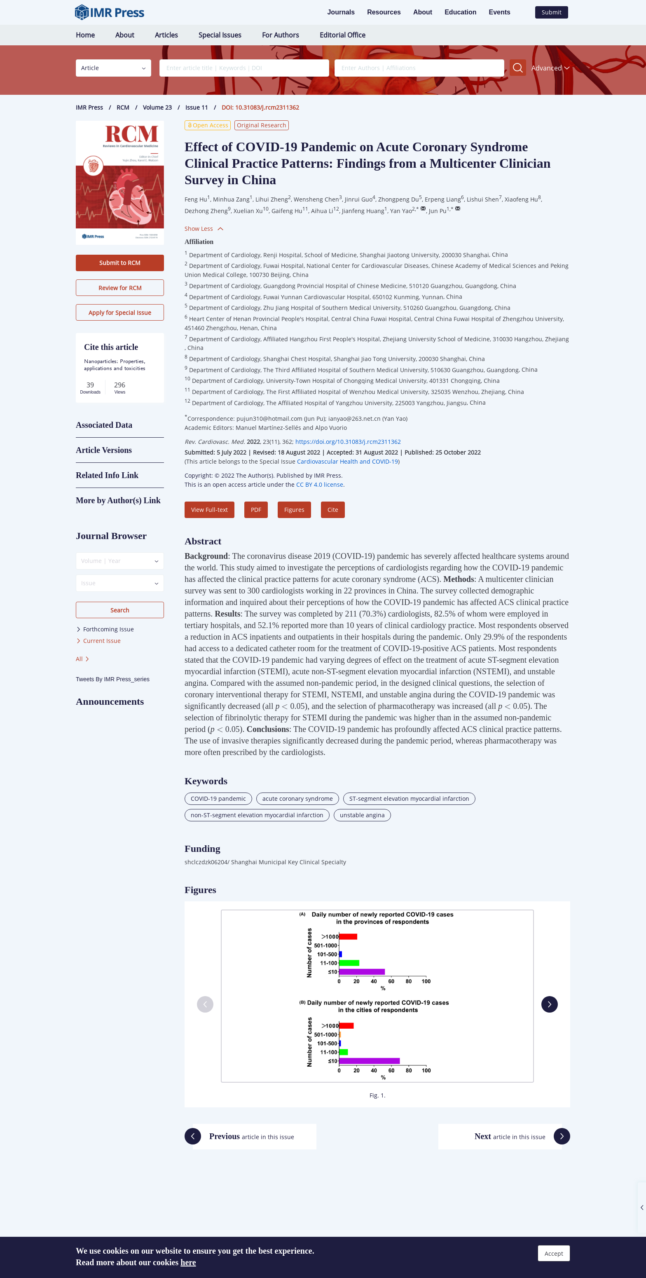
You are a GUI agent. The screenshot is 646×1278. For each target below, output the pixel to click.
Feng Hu (196, 199)
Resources (384, 12)
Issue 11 (196, 107)
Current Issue (98, 641)
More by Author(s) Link (118, 500)
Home (85, 35)
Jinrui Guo (358, 199)
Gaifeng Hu (287, 211)
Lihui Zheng (271, 199)
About (422, 12)
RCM (123, 107)
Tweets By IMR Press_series (113, 679)
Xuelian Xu (248, 211)
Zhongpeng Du (398, 199)
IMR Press (89, 107)
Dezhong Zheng (206, 211)
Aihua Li (322, 211)
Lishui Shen (483, 199)
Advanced (550, 68)
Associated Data (104, 424)
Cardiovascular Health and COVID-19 (347, 461)
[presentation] (284, 707)
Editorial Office (342, 35)
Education (460, 12)
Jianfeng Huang (363, 211)
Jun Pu (438, 211)
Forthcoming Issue (105, 629)
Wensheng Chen (316, 199)
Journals (341, 12)
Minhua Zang (231, 199)
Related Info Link (107, 475)
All (83, 659)
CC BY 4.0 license (319, 484)
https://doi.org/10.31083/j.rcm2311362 (348, 442)
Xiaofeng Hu (521, 199)
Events (499, 12)
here (188, 1262)
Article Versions (104, 450)
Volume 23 (157, 107)
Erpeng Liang (443, 199)
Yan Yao (401, 211)
